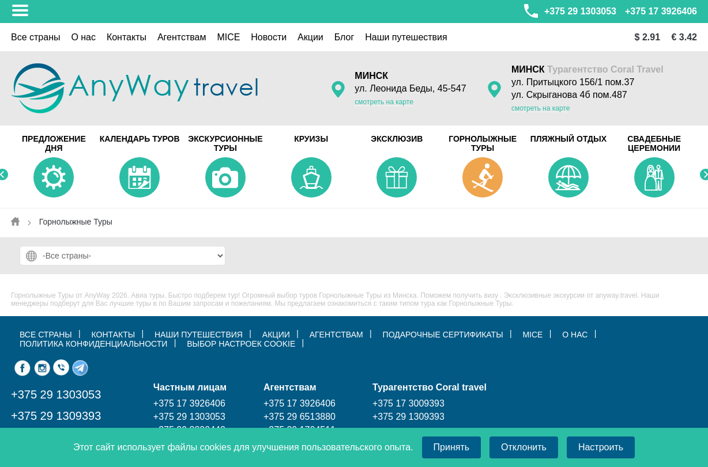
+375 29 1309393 (56, 415)
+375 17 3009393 (408, 403)
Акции (310, 37)
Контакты (126, 37)
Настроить (600, 447)
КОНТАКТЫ (113, 334)
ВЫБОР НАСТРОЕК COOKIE (241, 343)
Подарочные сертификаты (443, 334)
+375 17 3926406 (661, 11)
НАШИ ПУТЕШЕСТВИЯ (199, 334)
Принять (452, 447)
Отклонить (524, 447)
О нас (83, 37)
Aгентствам (181, 37)
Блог (344, 37)
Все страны (35, 37)
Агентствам (336, 334)
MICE (228, 37)
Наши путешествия (406, 37)
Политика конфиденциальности (93, 343)
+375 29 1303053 (569, 11)
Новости (269, 37)
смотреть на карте (384, 102)
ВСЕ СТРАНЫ (46, 334)
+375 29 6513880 (299, 417)
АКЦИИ (276, 334)
